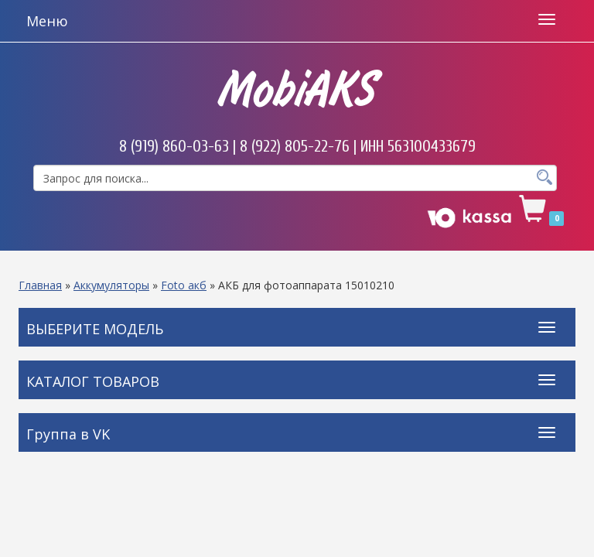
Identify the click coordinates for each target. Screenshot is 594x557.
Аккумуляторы (111, 285)
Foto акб (184, 285)
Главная (40, 285)
